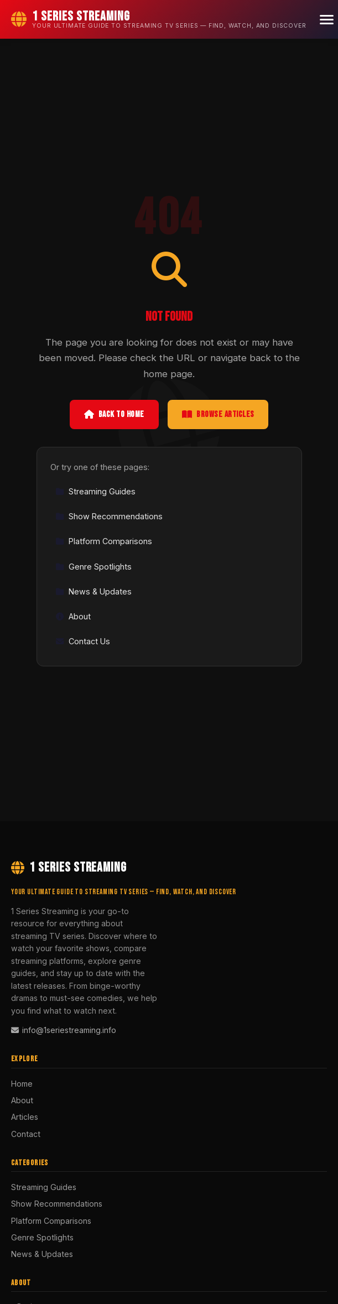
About (73, 616)
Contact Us (82, 641)
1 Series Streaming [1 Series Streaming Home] (69, 867)
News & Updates (93, 591)
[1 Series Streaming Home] (158, 19)
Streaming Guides (95, 491)
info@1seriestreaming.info (63, 1030)
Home (22, 1083)
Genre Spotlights (93, 566)
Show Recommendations (109, 516)
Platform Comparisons (103, 541)
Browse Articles (218, 414)
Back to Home (114, 414)
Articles (24, 1117)
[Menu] (326, 19)
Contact (25, 1134)
